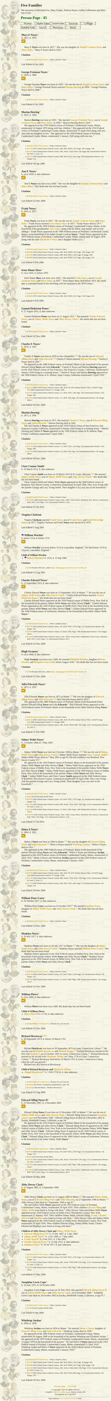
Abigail (33, 1072)
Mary (27, 50)
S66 (29, 796)
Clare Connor (97, 754)
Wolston (44, 1051)
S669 (30, 252)
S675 (30, 156)
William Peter (93, 948)
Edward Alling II (36, 1234)
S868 (30, 258)
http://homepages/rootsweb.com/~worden (67, 568)
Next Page (72, 1386)
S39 (29, 1024)
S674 (30, 151)
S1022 (30, 1087)
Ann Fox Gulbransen (61, 1392)
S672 (30, 387)
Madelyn (92, 906)
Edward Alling (45, 1199)
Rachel (35, 1054)
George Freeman (81, 120)
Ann (55, 229)
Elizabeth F (48, 239)
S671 (30, 148)
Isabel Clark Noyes (40, 60)
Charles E (77, 420)
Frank (81, 278)
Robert (35, 558)
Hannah (65, 1051)
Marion (73, 87)
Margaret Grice (44, 662)
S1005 (30, 1085)
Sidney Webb (44, 319)
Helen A (86, 1328)
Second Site (74, 1398)
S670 (30, 255)
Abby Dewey (68, 319)
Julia (45, 359)
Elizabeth (79, 659)
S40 (29, 568)
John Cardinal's (64, 1398)
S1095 (30, 500)
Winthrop (81, 844)
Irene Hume (58, 223)
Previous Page (59, 1386)
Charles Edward (35, 1242)
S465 (30, 60)
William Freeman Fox (40, 1024)
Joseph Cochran (90, 47)
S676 (30, 398)
